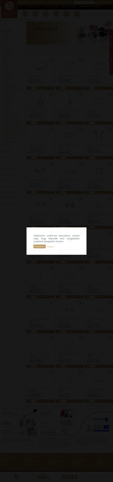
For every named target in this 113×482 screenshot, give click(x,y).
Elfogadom (39, 246)
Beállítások (50, 247)
